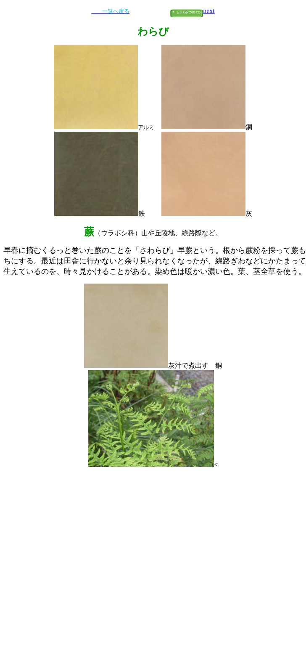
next (209, 10)
